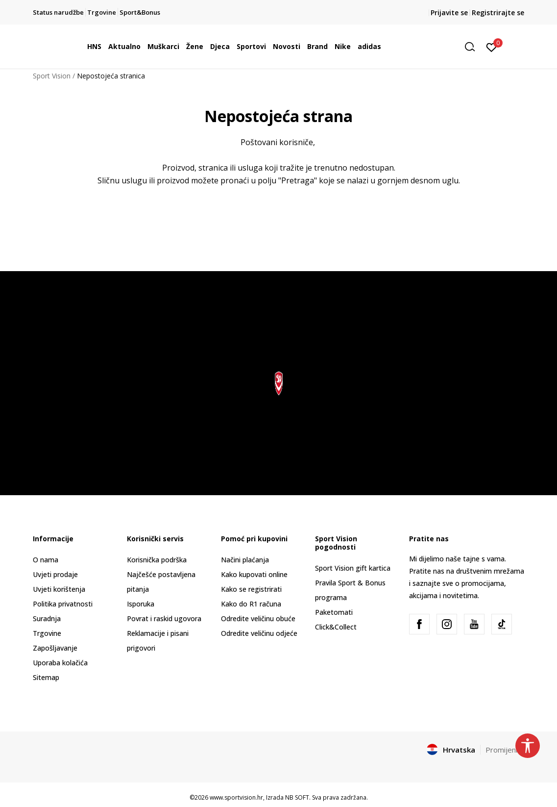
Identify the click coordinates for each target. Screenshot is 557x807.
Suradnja (47, 618)
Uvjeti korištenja (59, 589)
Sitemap (46, 677)
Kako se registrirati (251, 589)
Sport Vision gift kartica (352, 568)
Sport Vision (52, 75)
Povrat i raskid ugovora (164, 618)
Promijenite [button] (505, 750)
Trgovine (47, 633)
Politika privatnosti (63, 603)
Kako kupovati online (254, 574)
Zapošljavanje (55, 648)
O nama (45, 559)
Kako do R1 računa (251, 603)
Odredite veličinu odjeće (259, 633)
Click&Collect (336, 626)
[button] (473, 46)
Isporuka (140, 603)
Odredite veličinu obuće (258, 618)
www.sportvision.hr (236, 797)
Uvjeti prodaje (55, 574)
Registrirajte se (498, 12)
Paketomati (334, 612)
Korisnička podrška (157, 559)
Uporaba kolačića (60, 662)
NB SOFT (297, 797)
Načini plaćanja (245, 559)
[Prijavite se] (491, 46)
